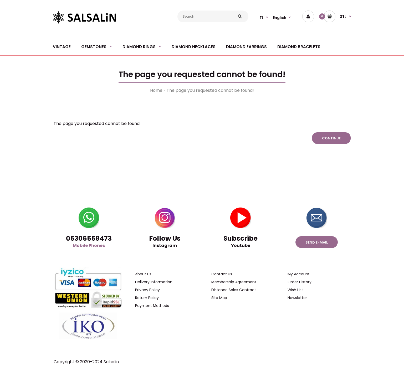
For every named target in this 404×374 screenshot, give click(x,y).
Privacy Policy (147, 289)
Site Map (219, 297)
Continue (331, 138)
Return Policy (147, 297)
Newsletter (297, 297)
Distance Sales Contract (233, 289)
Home (156, 90)
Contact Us (221, 274)
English (279, 17)
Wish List (295, 289)
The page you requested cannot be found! (210, 90)
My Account (299, 274)
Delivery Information (153, 282)
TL (261, 17)
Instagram (164, 245)
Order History (299, 282)
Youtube (240, 245)
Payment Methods (152, 305)
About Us (143, 274)
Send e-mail (316, 242)
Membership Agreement (233, 282)
